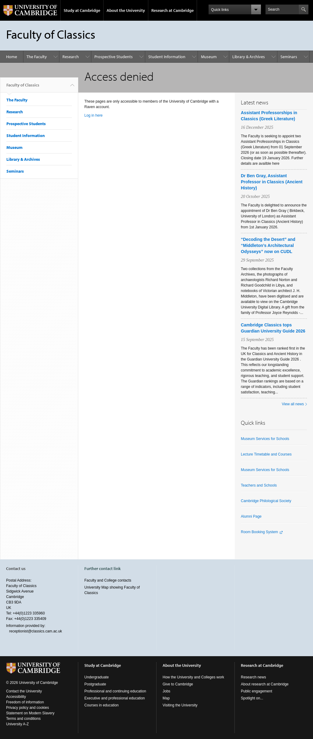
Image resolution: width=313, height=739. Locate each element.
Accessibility (16, 697)
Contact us (16, 568)
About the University (126, 10)
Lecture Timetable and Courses (266, 454)
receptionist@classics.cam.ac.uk (35, 631)
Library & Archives (248, 56)
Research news (253, 677)
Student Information (166, 56)
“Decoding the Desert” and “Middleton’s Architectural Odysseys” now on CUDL (268, 245)
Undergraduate (96, 677)
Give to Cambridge (178, 684)
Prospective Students (113, 56)
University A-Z (17, 724)
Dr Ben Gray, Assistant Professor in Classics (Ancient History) (271, 181)
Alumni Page (251, 516)
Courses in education (101, 705)
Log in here (93, 115)
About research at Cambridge (265, 684)
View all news (293, 404)
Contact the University (24, 691)
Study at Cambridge (82, 10)
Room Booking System (259, 532)
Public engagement (256, 691)
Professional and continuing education (115, 691)
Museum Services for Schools (265, 439)
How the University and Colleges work (193, 677)
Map (166, 698)
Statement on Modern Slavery (30, 713)
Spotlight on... (252, 698)
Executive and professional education (114, 698)
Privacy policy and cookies (27, 708)
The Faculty (36, 56)
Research (70, 56)
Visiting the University (180, 705)
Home (11, 56)
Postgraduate (95, 684)
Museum (209, 56)
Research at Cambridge (172, 10)
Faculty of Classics (22, 87)
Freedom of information (25, 702)
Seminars (288, 56)
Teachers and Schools (259, 485)
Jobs (166, 691)
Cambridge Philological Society (266, 501)
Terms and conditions (23, 718)
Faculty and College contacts (107, 580)
